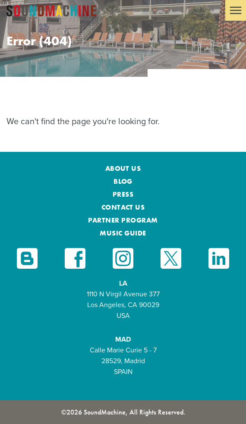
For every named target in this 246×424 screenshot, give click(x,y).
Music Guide (123, 233)
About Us (123, 168)
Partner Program (123, 220)
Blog (123, 181)
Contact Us (123, 207)
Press (123, 194)
